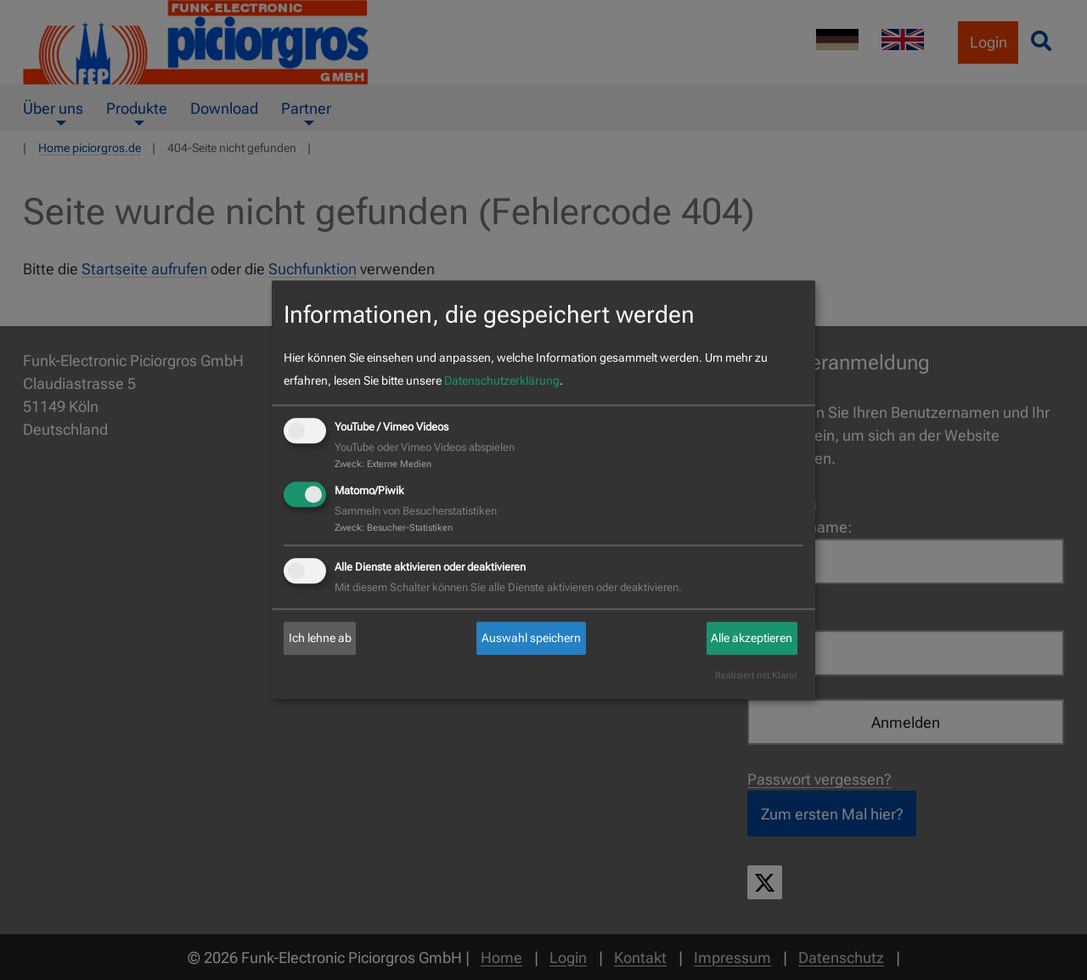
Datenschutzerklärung (502, 380)
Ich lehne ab (320, 638)
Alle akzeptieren (751, 638)
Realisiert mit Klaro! (756, 676)
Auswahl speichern (531, 638)
